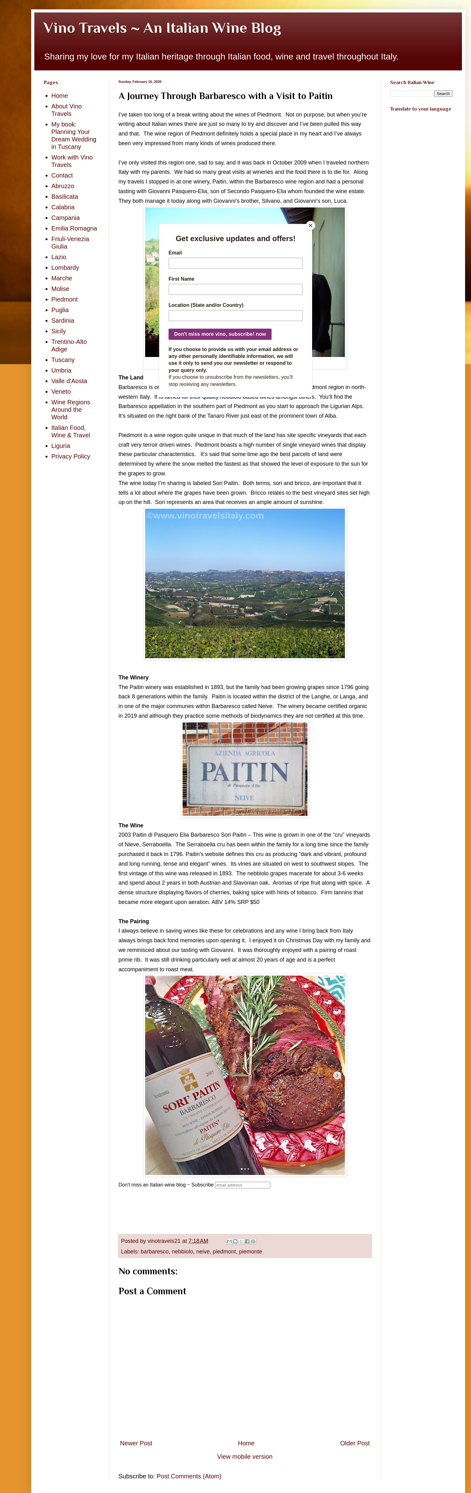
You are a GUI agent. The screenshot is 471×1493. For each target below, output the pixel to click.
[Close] (310, 225)
